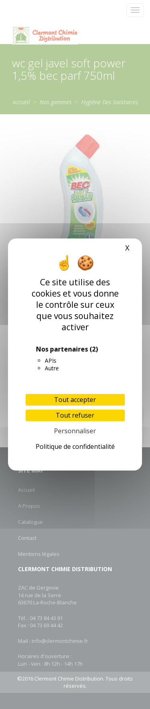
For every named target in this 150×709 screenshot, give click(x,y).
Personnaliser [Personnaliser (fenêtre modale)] (75, 430)
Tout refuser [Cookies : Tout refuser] (75, 415)
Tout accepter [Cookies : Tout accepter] (75, 399)
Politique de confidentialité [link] (75, 446)
